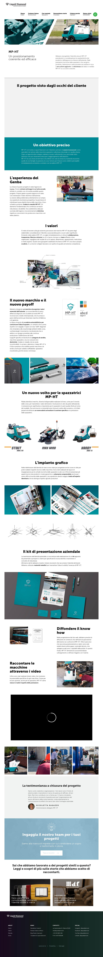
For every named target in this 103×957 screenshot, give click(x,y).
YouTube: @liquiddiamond (81, 933)
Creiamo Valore (33, 13)
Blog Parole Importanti (36, 933)
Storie (9, 935)
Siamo (23, 13)
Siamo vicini (87, 13)
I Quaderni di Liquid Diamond (38, 935)
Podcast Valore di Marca (36, 930)
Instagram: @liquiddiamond (82, 928)
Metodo (10, 933)
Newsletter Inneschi (35, 928)
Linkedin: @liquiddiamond (81, 935)
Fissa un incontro (51, 853)
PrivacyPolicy (52, 946)
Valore (10, 930)
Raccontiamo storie (60, 13)
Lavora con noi (42, 946)
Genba (12, 189)
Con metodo (46, 13)
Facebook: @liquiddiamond (82, 930)
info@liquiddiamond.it (58, 930)
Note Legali (61, 946)
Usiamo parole (75, 13)
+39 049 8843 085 (58, 933)
